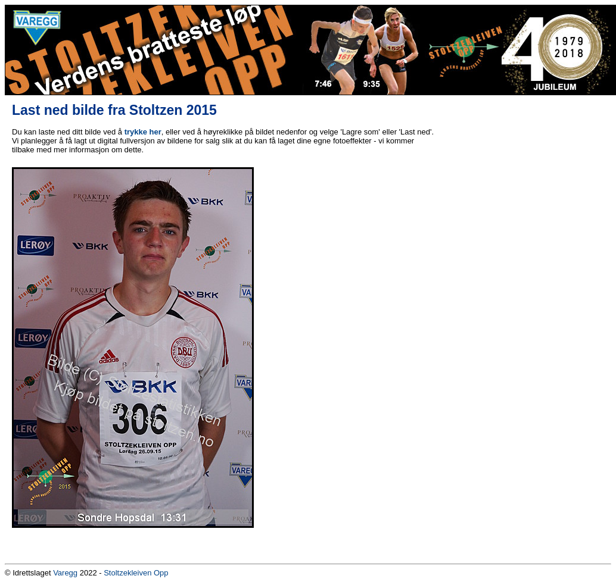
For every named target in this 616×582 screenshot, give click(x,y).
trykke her (143, 131)
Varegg (65, 572)
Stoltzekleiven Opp (136, 572)
